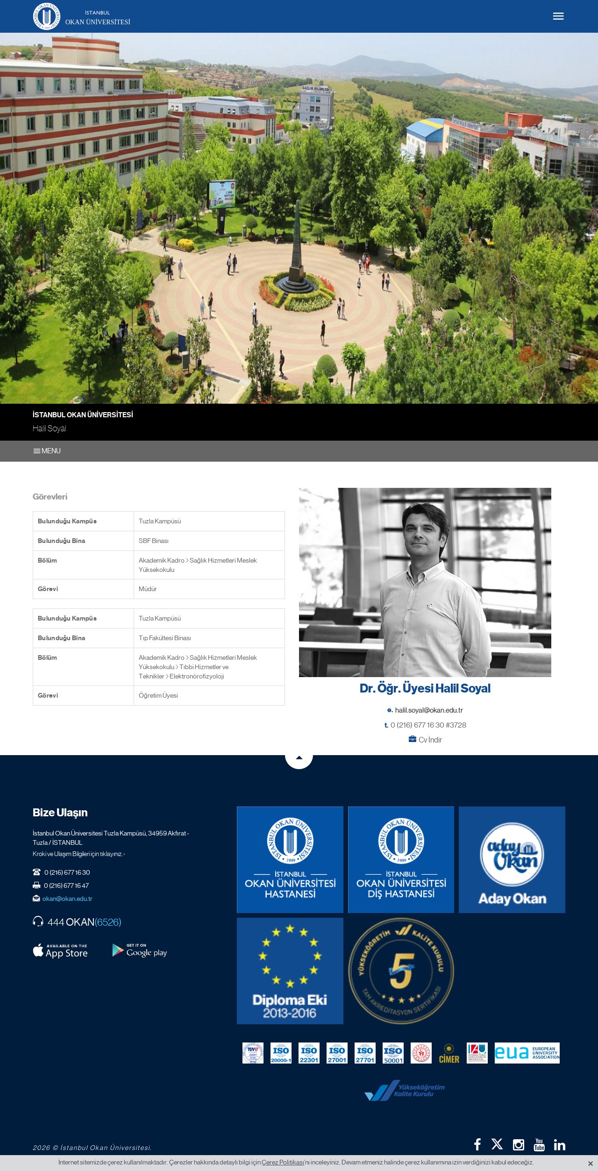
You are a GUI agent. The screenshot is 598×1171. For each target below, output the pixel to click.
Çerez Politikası (283, 1162)
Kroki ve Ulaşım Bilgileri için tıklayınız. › (79, 853)
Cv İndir (430, 739)
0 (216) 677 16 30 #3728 (428, 725)
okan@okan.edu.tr (68, 898)
